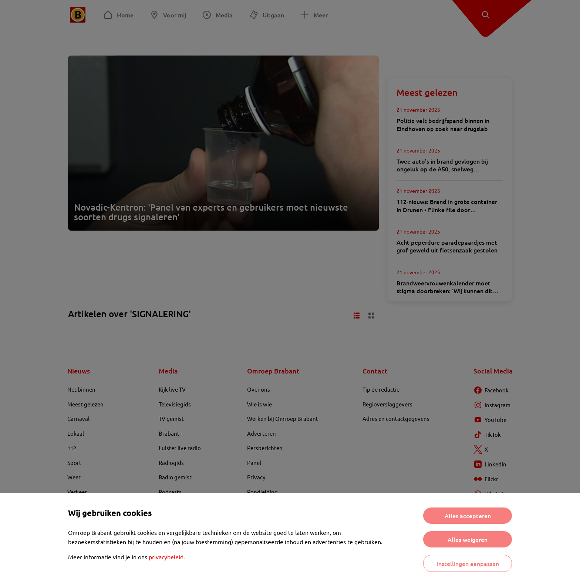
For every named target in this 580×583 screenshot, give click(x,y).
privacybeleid (166, 556)
